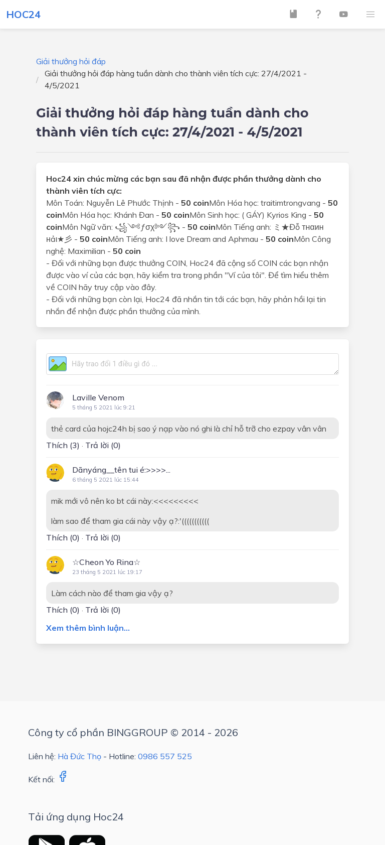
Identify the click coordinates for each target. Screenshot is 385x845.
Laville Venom (98, 397)
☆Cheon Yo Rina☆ (106, 562)
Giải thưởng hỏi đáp (71, 61)
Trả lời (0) (103, 445)
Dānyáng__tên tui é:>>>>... (121, 470)
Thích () (63, 445)
